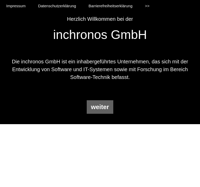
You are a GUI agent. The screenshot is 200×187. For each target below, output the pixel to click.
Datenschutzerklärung (57, 6)
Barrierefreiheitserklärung (110, 6)
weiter (100, 106)
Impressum (16, 6)
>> (147, 6)
